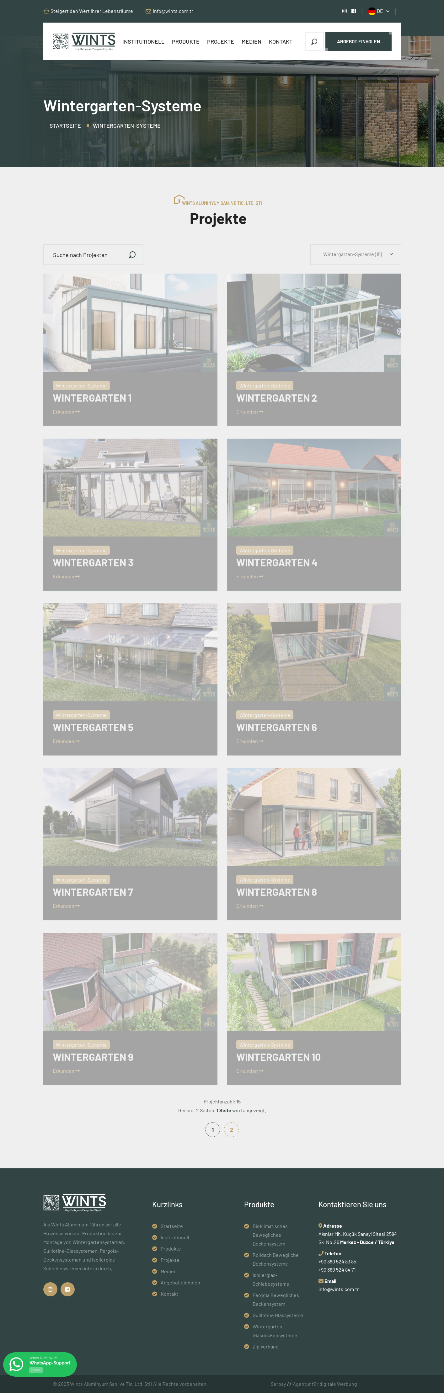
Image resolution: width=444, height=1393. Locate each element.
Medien (251, 41)
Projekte (220, 41)
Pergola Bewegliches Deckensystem (276, 1299)
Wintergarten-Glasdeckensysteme (275, 1330)
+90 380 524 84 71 (337, 1270)
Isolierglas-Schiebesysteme (271, 1279)
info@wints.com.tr (173, 11)
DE (375, 11)
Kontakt (280, 41)
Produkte (186, 41)
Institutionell (143, 41)
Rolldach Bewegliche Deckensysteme (276, 1259)
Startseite (65, 125)
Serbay (281, 1383)
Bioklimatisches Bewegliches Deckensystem (270, 1234)
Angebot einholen (358, 41)
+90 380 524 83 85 (337, 1261)
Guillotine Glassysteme (278, 1315)
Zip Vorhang (266, 1346)
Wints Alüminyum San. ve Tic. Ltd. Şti (110, 1383)
